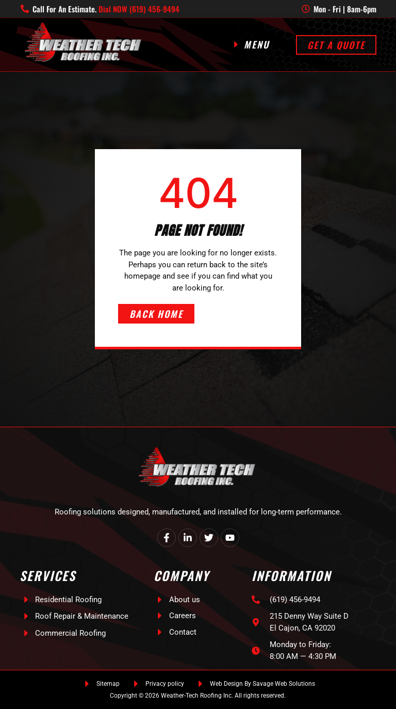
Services (48, 575)
